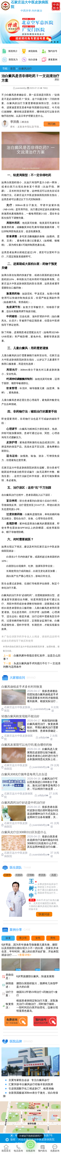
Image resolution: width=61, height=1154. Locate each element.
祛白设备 (32, 59)
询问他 (51, 123)
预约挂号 (52, 51)
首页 (12, 68)
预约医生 (42, 1148)
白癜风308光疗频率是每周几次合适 (24, 774)
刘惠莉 (19, 875)
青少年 (23, 938)
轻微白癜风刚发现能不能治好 (20, 716)
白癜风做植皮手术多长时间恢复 (21, 686)
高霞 (53, 875)
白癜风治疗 (25, 68)
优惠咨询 (54, 1148)
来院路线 (32, 51)
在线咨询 (30, 1146)
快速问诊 (44, 914)
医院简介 (13, 51)
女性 (38, 938)
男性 (52, 938)
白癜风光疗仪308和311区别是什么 (23, 832)
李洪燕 (42, 875)
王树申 (7, 875)
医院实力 (13, 59)
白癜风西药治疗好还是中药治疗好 (23, 802)
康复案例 (52, 59)
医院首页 (6, 1148)
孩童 (8, 938)
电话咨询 (18, 1148)
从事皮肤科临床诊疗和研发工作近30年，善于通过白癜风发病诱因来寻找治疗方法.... (47, 888)
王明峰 (30, 875)
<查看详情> (24, 955)
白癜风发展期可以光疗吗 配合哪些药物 (26, 744)
